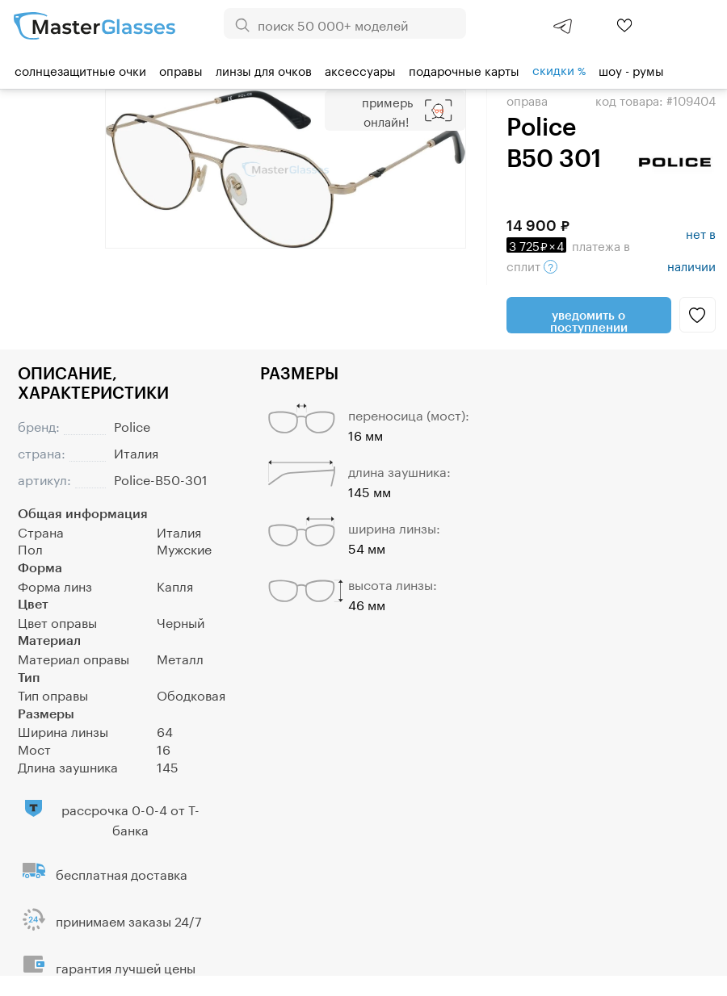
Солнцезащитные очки (80, 69)
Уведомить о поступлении (589, 320)
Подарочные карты (464, 69)
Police (132, 425)
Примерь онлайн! (387, 110)
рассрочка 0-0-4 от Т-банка (130, 818)
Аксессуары (360, 69)
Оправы (181, 69)
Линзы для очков (264, 69)
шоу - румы (631, 69)
